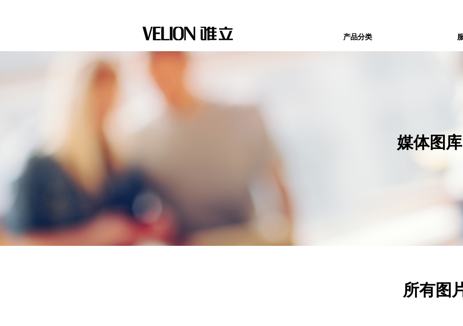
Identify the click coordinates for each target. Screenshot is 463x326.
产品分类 (357, 37)
